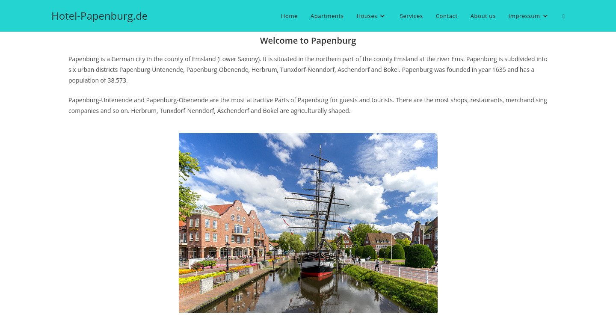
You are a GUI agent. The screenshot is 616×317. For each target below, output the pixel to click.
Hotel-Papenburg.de (99, 16)
